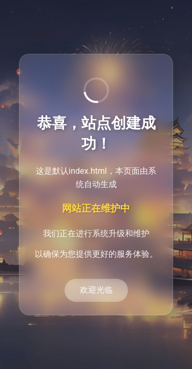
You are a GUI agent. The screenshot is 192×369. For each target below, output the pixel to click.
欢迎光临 (96, 290)
